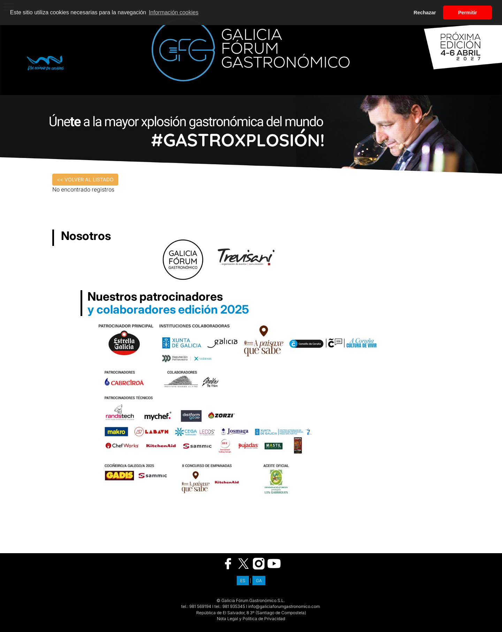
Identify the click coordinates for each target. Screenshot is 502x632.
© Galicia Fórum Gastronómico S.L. (250, 600)
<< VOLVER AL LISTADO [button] (85, 179)
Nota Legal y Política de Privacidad (251, 618)
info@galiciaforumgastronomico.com (284, 606)
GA (259, 580)
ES (242, 580)
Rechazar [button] (425, 12)
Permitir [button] (467, 12)
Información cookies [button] (173, 12)
